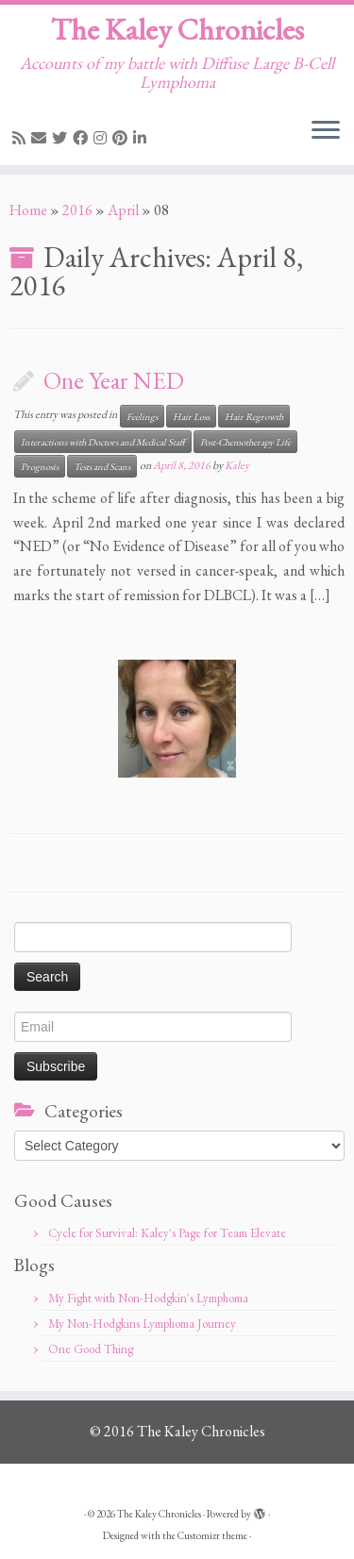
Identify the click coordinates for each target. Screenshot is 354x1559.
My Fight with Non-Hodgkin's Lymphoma (148, 1298)
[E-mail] (41, 138)
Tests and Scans (102, 466)
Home (28, 210)
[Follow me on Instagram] (102, 138)
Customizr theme (212, 1535)
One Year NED (113, 380)
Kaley (237, 465)
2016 (77, 210)
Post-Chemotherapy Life (245, 441)
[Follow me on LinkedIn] (142, 138)
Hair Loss (191, 416)
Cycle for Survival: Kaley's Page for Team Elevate (167, 1233)
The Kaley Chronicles (177, 29)
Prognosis (40, 466)
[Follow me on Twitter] (62, 138)
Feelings (142, 416)
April (123, 210)
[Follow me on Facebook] (83, 138)
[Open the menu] (326, 131)
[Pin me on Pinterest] (122, 138)
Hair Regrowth (254, 416)
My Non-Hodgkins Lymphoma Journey (142, 1324)
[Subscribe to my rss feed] (21, 138)
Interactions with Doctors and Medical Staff (103, 441)
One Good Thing (90, 1349)
